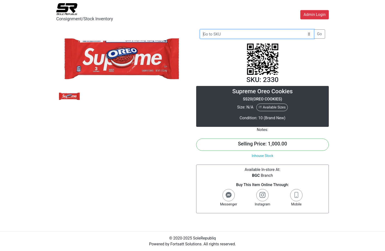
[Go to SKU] (257, 34)
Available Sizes (272, 107)
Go (319, 34)
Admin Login (314, 14)
